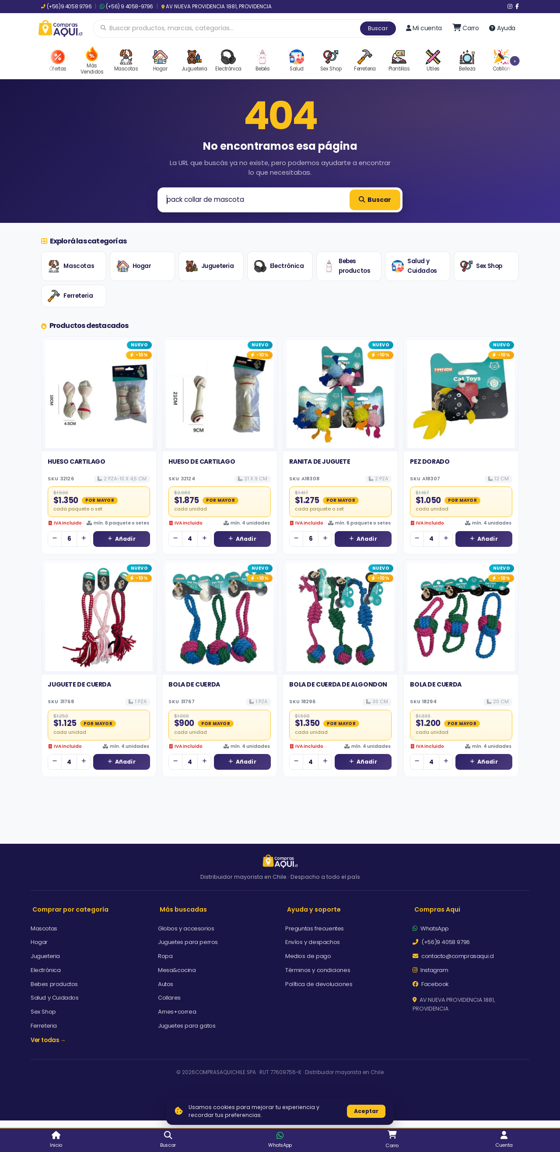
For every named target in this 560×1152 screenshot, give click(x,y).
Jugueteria (210, 266)
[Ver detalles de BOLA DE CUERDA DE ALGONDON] (340, 617)
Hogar (134, 266)
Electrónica (279, 266)
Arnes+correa (177, 1012)
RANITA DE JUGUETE (319, 461)
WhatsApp (431, 928)
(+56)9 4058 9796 (66, 6)
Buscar (378, 28)
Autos (165, 984)
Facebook (431, 984)
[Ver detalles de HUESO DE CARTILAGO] (219, 394)
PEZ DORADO (429, 461)
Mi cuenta (424, 28)
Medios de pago (308, 956)
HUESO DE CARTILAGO (201, 461)
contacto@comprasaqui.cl (453, 956)
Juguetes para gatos (186, 1026)
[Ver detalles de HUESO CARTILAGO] (99, 394)
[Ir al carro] (466, 28)
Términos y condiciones (317, 970)
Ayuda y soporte (314, 909)
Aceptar (366, 1111)
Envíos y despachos (312, 942)
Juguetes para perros (188, 942)
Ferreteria (70, 296)
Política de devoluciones (318, 984)
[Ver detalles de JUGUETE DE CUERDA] (99, 617)
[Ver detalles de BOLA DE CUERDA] (219, 617)
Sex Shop (481, 266)
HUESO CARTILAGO (76, 461)
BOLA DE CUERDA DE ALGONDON (338, 684)
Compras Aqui (437, 909)
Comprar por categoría (70, 909)
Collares (169, 997)
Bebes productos (346, 266)
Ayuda (502, 28)
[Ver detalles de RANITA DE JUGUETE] (340, 394)
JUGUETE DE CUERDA (79, 684)
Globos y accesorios (186, 928)
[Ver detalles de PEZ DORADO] (461, 394)
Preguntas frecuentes (314, 928)
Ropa (165, 956)
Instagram (430, 970)
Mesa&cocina (177, 970)
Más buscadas (183, 909)
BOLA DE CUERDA (194, 684)
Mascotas (71, 266)
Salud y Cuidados (414, 266)
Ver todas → (48, 1040)
